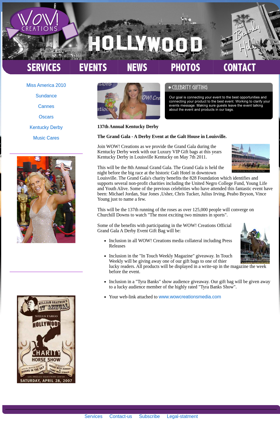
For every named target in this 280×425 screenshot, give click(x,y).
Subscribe (149, 416)
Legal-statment (182, 416)
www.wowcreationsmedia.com (190, 296)
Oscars (46, 116)
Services (93, 416)
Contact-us (120, 416)
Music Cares (46, 137)
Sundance (46, 95)
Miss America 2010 (46, 85)
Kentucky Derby (46, 127)
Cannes (46, 106)
